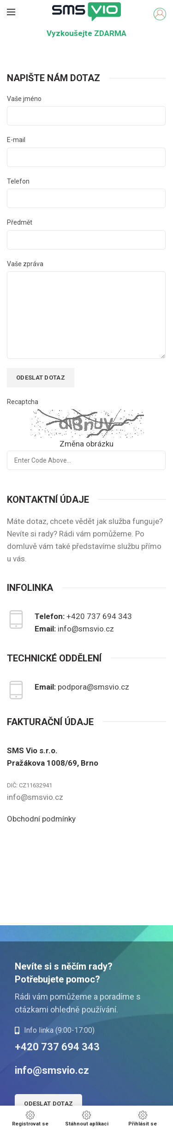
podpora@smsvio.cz (93, 686)
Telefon (18, 181)
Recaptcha (22, 401)
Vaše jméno (24, 98)
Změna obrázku (86, 443)
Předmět (19, 222)
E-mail (16, 139)
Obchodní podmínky (41, 818)
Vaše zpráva (25, 264)
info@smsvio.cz (86, 628)
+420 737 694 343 (99, 616)
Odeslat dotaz (48, 1103)
